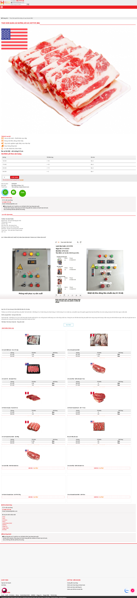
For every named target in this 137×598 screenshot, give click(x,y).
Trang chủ (4, 18)
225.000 (78, 443)
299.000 (78, 356)
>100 (32, 354)
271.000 (78, 385)
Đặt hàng (14, 177)
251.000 (12, 385)
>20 (98, 385)
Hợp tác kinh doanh (6, 583)
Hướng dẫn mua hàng (72, 583)
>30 (98, 443)
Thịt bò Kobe (53, 595)
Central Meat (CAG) (7, 523)
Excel (3, 516)
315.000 (12, 412)
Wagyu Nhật (5, 528)
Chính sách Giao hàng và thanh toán (76, 585)
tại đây (21, 180)
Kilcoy (3, 521)
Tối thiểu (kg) (50, 157)
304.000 (12, 356)
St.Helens (4, 520)
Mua (53, 354)
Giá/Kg (4, 157)
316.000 (78, 412)
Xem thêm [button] (68, 324)
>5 (98, 383)
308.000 (12, 414)
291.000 (12, 354)
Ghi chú (93, 157)
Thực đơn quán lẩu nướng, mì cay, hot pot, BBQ (20, 23)
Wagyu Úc (4, 526)
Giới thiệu (3, 585)
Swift (3, 518)
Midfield (4, 524)
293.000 (12, 441)
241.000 (12, 383)
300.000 (12, 443)
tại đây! (36, 468)
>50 (33, 356)
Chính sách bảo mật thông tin (74, 587)
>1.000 (98, 354)
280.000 (78, 383)
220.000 (78, 441)
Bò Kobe (4, 529)
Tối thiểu (34, 352)
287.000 (78, 354)
